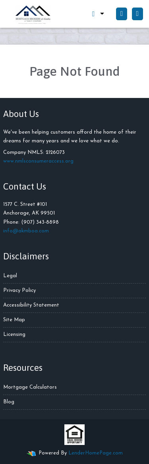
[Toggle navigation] (137, 14)
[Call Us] (121, 14)
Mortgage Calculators (30, 387)
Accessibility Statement (31, 305)
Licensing (14, 334)
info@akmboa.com (26, 231)
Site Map (14, 319)
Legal (10, 275)
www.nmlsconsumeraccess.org (38, 161)
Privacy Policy (19, 290)
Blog (8, 402)
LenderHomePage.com (95, 453)
